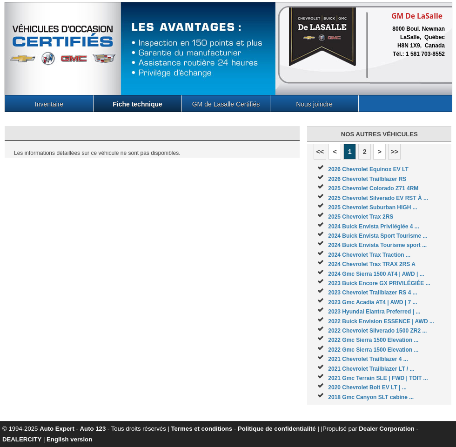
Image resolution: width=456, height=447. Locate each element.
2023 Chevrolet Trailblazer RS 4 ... (372, 292)
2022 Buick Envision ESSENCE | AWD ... (381, 321)
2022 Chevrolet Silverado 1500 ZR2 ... (377, 330)
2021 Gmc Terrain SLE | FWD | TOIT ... (378, 378)
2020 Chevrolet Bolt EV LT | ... (367, 387)
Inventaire (49, 104)
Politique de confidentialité (277, 428)
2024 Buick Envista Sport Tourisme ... (377, 236)
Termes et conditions (202, 428)
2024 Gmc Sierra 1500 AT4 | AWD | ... (376, 274)
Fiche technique (137, 104)
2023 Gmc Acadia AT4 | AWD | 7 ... (372, 302)
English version (69, 439)
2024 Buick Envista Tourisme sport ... (377, 245)
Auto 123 (93, 428)
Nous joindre (314, 104)
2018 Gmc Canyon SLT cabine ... (371, 397)
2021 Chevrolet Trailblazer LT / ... (371, 369)
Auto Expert (57, 428)
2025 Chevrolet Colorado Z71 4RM (373, 188)
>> (394, 151)
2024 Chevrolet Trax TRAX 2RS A (372, 264)
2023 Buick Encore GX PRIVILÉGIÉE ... (379, 283)
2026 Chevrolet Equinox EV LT (368, 169)
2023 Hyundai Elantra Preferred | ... (374, 311)
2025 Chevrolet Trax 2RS (360, 216)
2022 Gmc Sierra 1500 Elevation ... (373, 340)
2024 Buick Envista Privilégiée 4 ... (373, 226)
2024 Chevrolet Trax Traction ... (369, 255)
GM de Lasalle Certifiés (226, 104)
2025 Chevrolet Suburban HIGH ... (372, 207)
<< (320, 151)
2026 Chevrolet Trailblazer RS (367, 179)
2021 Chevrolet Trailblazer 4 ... (368, 359)
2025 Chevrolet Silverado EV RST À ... (378, 198)
